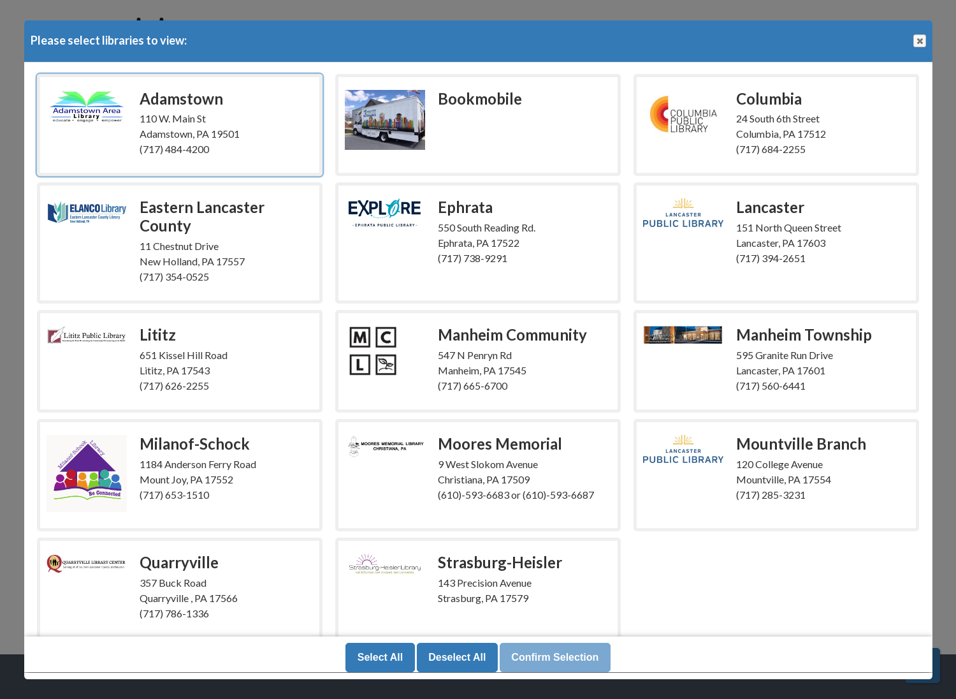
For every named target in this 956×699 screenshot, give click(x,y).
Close (919, 41)
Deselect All (457, 657)
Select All (380, 657)
